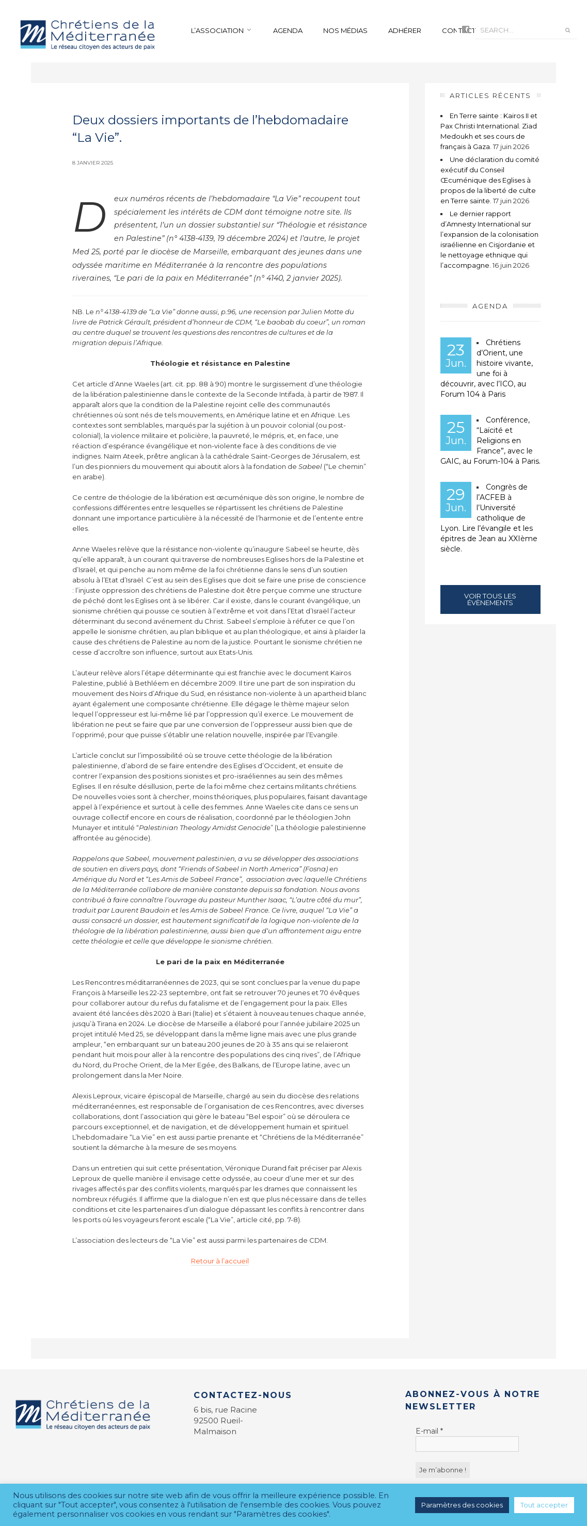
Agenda (288, 30)
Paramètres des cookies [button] (462, 1505)
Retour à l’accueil (220, 1261)
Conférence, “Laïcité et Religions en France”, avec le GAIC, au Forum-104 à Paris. (490, 440)
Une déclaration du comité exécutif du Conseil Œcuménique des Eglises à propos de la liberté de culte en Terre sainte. (490, 180)
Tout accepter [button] (544, 1505)
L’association (217, 30)
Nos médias (345, 30)
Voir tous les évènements (490, 599)
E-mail (429, 1431)
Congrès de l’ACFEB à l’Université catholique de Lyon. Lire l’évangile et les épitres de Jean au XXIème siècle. (488, 518)
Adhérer (404, 30)
